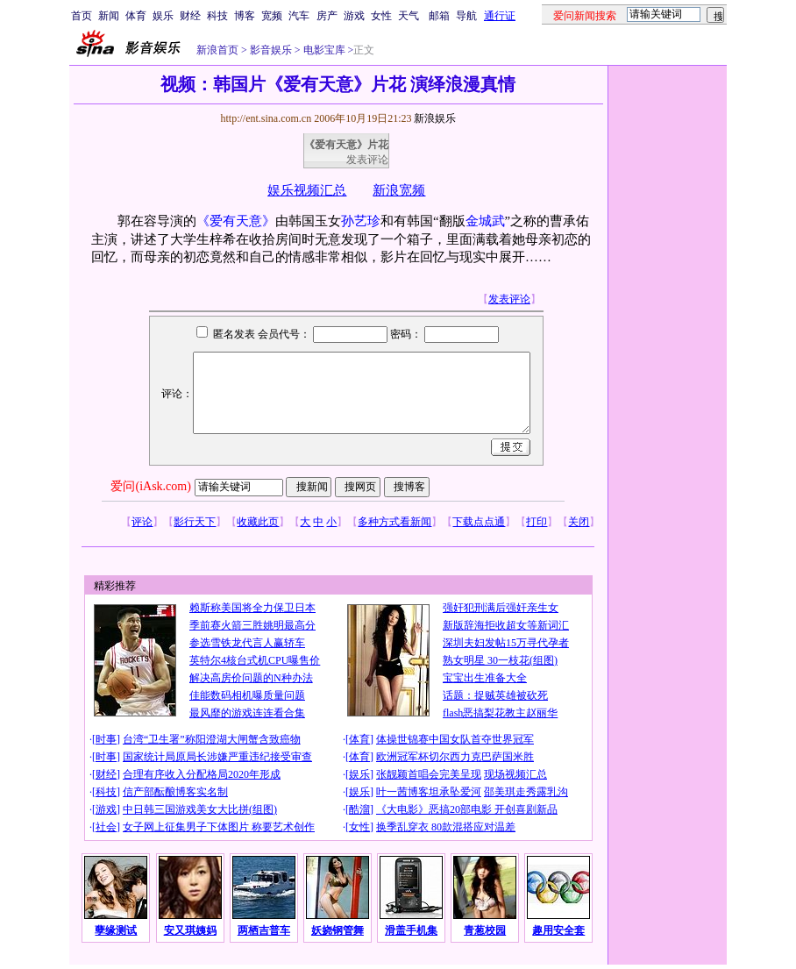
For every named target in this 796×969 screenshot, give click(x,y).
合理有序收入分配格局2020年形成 (202, 774)
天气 (408, 16)
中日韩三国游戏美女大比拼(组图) (200, 809)
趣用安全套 (558, 930)
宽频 (271, 16)
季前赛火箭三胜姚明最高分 (252, 625)
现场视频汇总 (515, 774)
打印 (536, 522)
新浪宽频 (399, 190)
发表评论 (367, 159)
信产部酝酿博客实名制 (175, 792)
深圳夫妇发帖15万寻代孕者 (506, 643)
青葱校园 (485, 930)
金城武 (485, 221)
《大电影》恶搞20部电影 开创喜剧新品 (467, 809)
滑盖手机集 (411, 930)
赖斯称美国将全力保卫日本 (252, 608)
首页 (81, 16)
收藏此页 (258, 522)
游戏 (354, 16)
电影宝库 (323, 50)
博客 (244, 16)
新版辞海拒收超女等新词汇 (506, 625)
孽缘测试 (116, 930)
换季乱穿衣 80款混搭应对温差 (445, 827)
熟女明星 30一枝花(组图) (500, 660)
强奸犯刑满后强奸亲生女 (500, 608)
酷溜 (359, 809)
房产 (327, 16)
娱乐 (163, 16)
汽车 (298, 16)
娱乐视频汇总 (306, 190)
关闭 (578, 522)
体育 (135, 16)
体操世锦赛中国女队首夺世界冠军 (455, 739)
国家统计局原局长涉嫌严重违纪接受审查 (217, 757)
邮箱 (439, 16)
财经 (190, 16)
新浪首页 (217, 50)
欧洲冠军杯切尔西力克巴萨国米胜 (455, 757)
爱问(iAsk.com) (150, 486)
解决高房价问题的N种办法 (251, 678)
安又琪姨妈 (190, 930)
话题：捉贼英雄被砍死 (495, 695)
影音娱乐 (271, 50)
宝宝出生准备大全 (485, 678)
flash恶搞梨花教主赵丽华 (500, 713)
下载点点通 (478, 522)
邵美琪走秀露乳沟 (526, 792)
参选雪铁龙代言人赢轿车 (247, 643)
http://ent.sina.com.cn (267, 118)
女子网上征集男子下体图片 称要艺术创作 (219, 827)
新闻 (108, 16)
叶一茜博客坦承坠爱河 (428, 792)
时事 (106, 739)
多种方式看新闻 (394, 522)
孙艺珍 (360, 221)
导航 (466, 16)
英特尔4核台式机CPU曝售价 (254, 660)
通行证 (499, 16)
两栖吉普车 (264, 930)
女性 (381, 16)
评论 (142, 522)
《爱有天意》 (235, 221)
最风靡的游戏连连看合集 (247, 713)
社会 (106, 827)
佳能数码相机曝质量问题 (247, 695)
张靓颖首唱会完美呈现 (428, 774)
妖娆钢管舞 (337, 930)
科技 (217, 16)
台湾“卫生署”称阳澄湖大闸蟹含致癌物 (212, 739)
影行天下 (195, 522)
